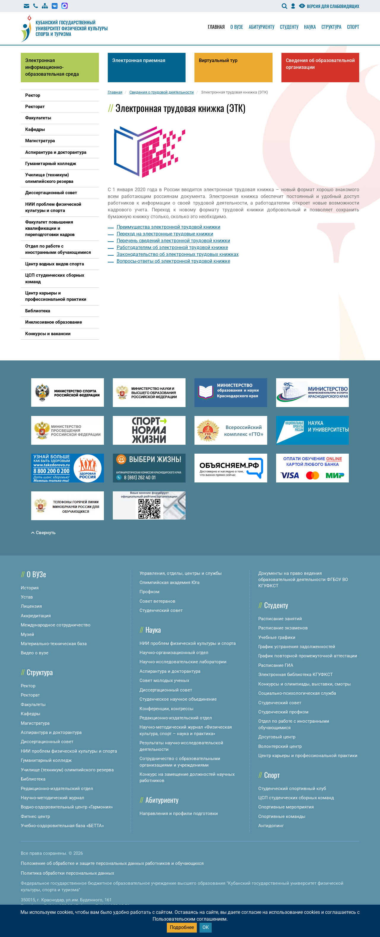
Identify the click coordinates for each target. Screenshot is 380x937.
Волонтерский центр (280, 746)
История (30, 588)
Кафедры (30, 713)
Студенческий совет (161, 610)
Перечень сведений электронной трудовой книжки (173, 240)
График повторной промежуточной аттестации (307, 656)
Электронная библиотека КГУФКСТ (295, 674)
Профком (149, 591)
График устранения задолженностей (296, 646)
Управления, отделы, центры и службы (181, 573)
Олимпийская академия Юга (170, 582)
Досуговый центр (276, 737)
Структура (331, 26)
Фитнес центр (35, 816)
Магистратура (35, 723)
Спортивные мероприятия (286, 807)
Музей (27, 634)
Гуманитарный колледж (46, 760)
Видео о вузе (34, 653)
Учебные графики (276, 637)
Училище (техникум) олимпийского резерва (67, 770)
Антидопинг (271, 825)
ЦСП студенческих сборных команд (296, 797)
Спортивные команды (281, 816)
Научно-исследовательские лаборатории (183, 661)
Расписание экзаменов (283, 628)
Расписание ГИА (275, 665)
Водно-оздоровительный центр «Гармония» (67, 807)
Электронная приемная (138, 60)
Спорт (353, 26)
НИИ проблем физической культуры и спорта (69, 751)
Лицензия (31, 606)
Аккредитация (36, 615)
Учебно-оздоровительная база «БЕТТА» (62, 825)
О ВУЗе (36, 574)
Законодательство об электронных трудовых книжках (178, 254)
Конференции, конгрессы (167, 708)
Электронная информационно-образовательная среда (52, 67)
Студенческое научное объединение (178, 699)
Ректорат (30, 695)
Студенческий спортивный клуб (292, 788)
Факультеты (33, 704)
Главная (216, 26)
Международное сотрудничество (56, 625)
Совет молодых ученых (164, 680)
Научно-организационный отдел (174, 652)
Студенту (289, 26)
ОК (205, 927)
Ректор (28, 685)
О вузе (236, 26)
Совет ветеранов (157, 601)
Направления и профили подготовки (179, 813)
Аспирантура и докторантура (51, 732)
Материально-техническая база (54, 643)
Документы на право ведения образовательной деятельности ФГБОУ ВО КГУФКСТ (303, 580)
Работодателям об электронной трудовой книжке (172, 247)
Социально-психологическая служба (297, 693)
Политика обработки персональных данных (67, 873)
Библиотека (33, 779)
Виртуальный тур (218, 60)
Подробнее (182, 927)
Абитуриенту (261, 26)
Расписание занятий (280, 618)
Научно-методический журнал (52, 797)
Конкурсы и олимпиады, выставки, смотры (304, 684)
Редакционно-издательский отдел (57, 788)
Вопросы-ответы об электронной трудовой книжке (173, 261)
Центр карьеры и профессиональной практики (307, 755)
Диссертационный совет (47, 741)
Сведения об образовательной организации (320, 64)
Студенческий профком (283, 712)
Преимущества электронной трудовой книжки (168, 227)
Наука (310, 26)
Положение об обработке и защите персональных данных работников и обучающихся (112, 863)
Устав (27, 597)
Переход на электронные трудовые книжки (165, 234)
